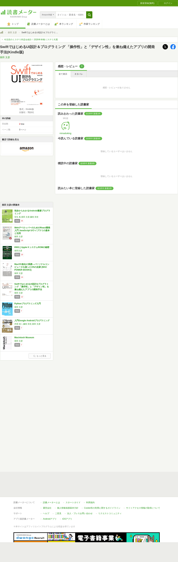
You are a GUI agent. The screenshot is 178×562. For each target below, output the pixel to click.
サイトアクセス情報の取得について (143, 492)
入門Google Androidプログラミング (31, 320)
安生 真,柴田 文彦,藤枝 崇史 (26, 217)
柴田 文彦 (12, 32)
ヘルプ (46, 497)
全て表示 (63, 74)
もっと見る (39, 356)
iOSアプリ (67, 503)
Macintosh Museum (24, 337)
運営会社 (47, 492)
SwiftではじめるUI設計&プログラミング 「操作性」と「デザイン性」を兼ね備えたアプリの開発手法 (31, 287)
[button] (89, 14)
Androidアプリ (50, 503)
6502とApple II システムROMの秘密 (31, 247)
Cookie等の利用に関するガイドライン (102, 492)
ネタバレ (78, 74)
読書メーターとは (51, 486)
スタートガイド (73, 486)
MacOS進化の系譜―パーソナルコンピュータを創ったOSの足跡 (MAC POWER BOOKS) (31, 267)
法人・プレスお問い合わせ (80, 497)
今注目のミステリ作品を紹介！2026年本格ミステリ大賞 (31, 39)
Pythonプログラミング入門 (27, 303)
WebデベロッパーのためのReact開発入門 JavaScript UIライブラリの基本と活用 (32, 230)
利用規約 (90, 486)
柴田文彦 (18, 251)
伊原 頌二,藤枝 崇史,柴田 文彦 (27, 324)
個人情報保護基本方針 (67, 492)
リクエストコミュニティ (110, 497)
